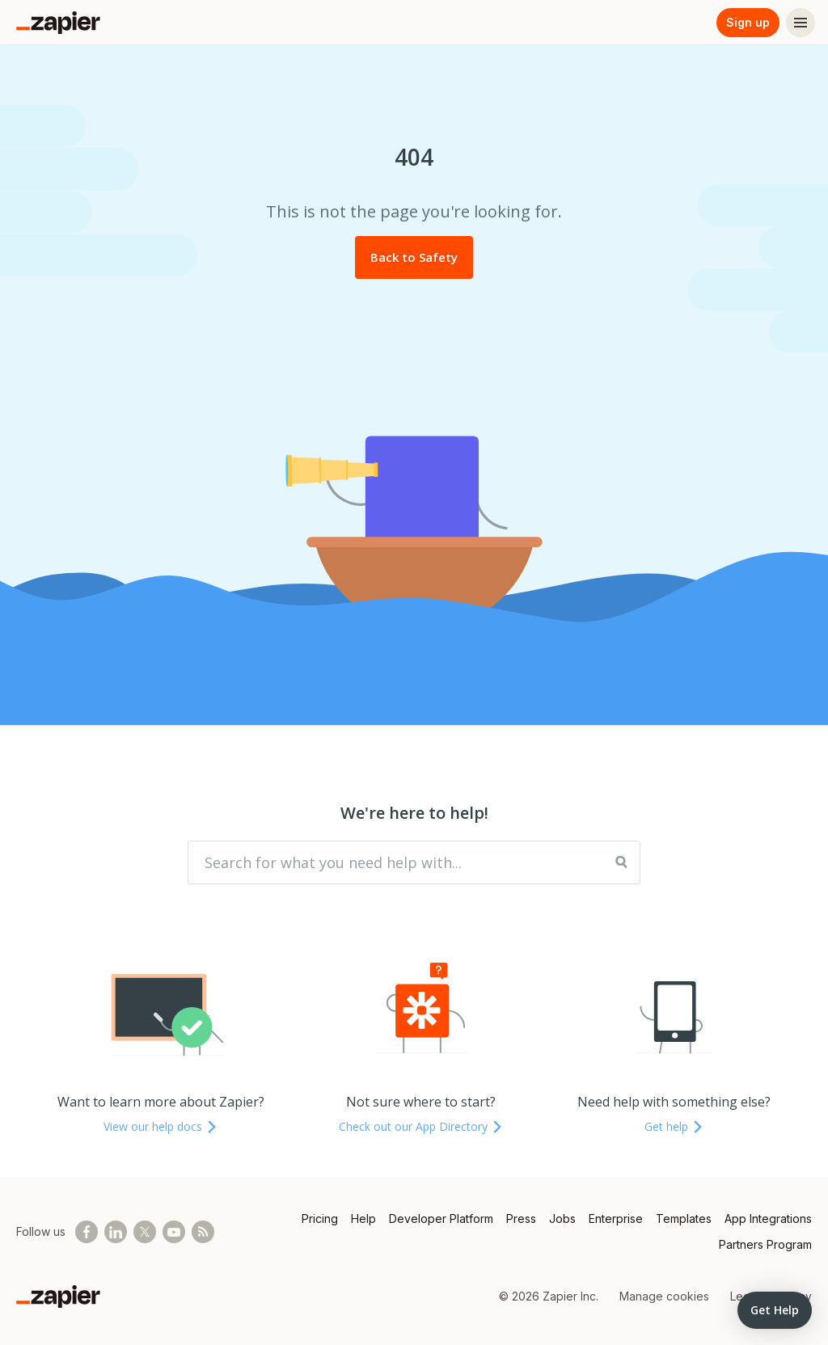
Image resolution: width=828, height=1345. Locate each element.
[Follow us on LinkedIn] (115, 1232)
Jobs (562, 1218)
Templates (684, 1218)
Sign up (748, 22)
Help (363, 1218)
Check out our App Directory (421, 1126)
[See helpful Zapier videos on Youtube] (174, 1232)
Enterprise (616, 1218)
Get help (674, 1126)
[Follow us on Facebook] (86, 1232)
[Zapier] (58, 22)
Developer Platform (441, 1218)
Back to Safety (414, 257)
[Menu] (800, 22)
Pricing (320, 1218)
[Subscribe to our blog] (203, 1232)
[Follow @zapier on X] (144, 1232)
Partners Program (765, 1244)
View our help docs (161, 1126)
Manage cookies (664, 1296)
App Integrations (768, 1218)
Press (521, 1218)
